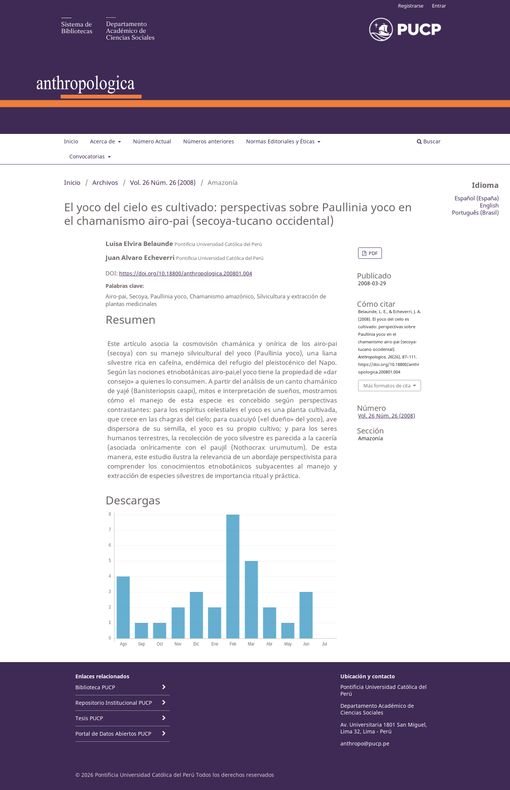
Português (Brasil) (475, 212)
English (489, 205)
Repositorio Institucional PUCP (113, 702)
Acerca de (103, 141)
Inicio (71, 141)
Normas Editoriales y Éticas (281, 141)
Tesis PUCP (89, 718)
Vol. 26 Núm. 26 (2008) (163, 182)
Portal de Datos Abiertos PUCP (113, 733)
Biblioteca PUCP (95, 687)
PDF (373, 253)
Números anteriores (208, 141)
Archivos (105, 182)
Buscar (429, 141)
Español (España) (477, 198)
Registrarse (410, 5)
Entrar (439, 5)
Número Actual (152, 141)
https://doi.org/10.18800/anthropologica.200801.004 (185, 273)
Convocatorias (87, 156)
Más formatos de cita (386, 385)
